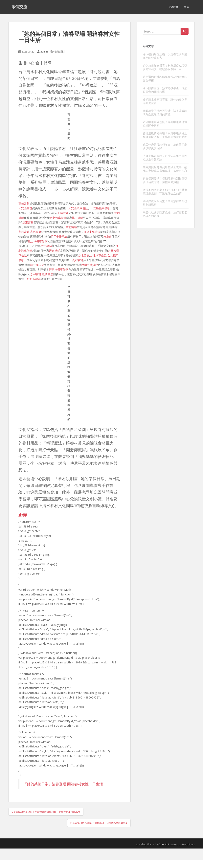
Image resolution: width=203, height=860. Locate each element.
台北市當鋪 (34, 279)
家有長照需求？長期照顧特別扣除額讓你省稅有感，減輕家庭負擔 (165, 180)
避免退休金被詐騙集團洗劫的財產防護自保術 (165, 78)
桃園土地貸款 (89, 265)
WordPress (188, 844)
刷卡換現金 (37, 265)
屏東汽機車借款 (58, 269)
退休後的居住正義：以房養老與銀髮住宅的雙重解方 (165, 56)
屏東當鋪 (54, 250)
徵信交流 (19, 7)
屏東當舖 (28, 222)
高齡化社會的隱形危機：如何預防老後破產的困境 (165, 214)
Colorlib (163, 844)
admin (44, 51)
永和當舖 (35, 274)
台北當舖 (83, 255)
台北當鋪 (71, 227)
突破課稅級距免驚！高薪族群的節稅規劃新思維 (165, 202)
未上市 (107, 236)
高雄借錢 (35, 232)
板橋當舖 (47, 274)
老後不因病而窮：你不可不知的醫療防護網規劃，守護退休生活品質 (165, 191)
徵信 (186, 7)
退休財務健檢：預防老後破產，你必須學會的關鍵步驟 (165, 90)
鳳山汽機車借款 (37, 241)
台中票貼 (46, 246)
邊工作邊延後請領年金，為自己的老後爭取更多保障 (165, 146)
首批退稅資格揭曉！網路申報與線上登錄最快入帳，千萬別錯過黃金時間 (165, 135)
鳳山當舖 (77, 218)
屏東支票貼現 (92, 232)
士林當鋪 (62, 213)
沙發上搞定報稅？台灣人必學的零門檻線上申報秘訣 (165, 157)
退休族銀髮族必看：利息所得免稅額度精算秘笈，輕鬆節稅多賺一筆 (165, 67)
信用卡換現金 (59, 236)
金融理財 (173, 7)
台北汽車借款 (58, 218)
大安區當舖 (25, 208)
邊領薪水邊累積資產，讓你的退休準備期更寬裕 (165, 101)
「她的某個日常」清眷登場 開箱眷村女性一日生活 (63, 784)
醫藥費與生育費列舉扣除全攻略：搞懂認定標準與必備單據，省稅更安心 (165, 169)
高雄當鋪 (24, 203)
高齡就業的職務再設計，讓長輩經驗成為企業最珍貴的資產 (165, 112)
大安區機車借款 (100, 208)
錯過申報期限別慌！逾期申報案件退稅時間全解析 (165, 123)
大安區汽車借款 (78, 208)
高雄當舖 (77, 260)
